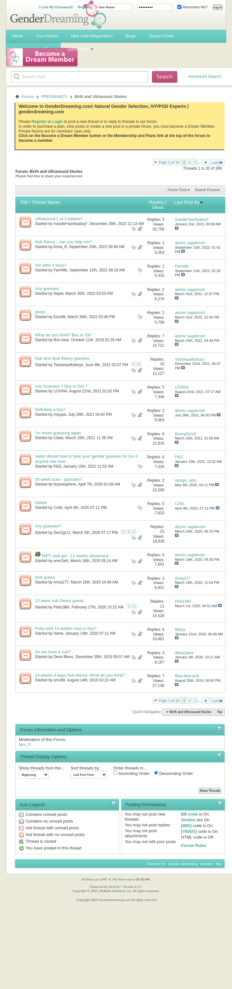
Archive (206, 863)
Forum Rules (193, 845)
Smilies (188, 819)
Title (24, 202)
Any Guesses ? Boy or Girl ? (61, 386)
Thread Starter (46, 202)
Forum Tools (177, 190)
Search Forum (206, 190)
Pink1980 (61, 607)
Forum (28, 96)
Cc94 (57, 507)
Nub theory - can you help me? (63, 241)
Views (158, 207)
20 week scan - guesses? (58, 479)
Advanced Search (204, 76)
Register (85, 7)
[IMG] (186, 825)
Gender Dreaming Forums (58, 14)
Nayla (58, 293)
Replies (156, 202)
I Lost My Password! (56, 7)
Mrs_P (25, 744)
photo (40, 312)
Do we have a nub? (53, 651)
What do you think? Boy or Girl (63, 335)
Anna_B (60, 247)
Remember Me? (192, 7)
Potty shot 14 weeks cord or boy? (65, 628)
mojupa (59, 414)
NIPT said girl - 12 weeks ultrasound (75, 555)
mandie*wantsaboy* (70, 223)
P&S (57, 466)
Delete (41, 502)
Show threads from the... (41, 768)
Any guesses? (48, 526)
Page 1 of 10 (169, 162)
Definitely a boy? (50, 409)
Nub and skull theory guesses (62, 358)
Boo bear (61, 340)
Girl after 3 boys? (51, 265)
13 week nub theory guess (59, 600)
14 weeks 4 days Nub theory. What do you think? (80, 675)
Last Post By (189, 202)
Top (219, 712)
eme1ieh (60, 561)
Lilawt (58, 438)
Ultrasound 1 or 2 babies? (59, 218)
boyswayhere (64, 484)
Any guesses (47, 288)
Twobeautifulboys (68, 365)
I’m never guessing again (58, 432)
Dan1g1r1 (61, 532)
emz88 (59, 680)
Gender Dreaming (183, 863)
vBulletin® (115, 887)
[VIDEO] (189, 831)
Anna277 (61, 582)
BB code (189, 814)
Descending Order (173, 773)
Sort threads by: (85, 768)
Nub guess (45, 577)
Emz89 (59, 317)
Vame (58, 633)
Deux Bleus (63, 657)
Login (57, 121)
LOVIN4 (60, 391)
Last (217, 162)
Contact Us (156, 863)
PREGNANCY (54, 96)
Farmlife (60, 270)
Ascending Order (131, 773)
